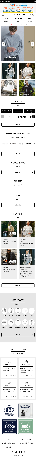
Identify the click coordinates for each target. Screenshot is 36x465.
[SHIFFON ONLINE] (18, 14)
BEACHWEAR (25, 328)
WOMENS (18, 18)
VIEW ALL (17, 125)
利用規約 (8, 447)
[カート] (33, 14)
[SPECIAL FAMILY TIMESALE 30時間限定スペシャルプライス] (9, 410)
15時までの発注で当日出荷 (18, 1)
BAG (32, 315)
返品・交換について (27, 439)
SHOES (25, 315)
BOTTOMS (18, 315)
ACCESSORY (4, 328)
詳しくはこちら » (11, 375)
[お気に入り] (6, 14)
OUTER (11, 315)
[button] (32, 116)
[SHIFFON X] (16, 452)
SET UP (32, 327)
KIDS (29, 18)
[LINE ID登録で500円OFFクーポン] (25, 426)
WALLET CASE (11, 328)
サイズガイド (9, 439)
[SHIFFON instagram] (12, 452)
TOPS (4, 315)
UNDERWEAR (18, 328)
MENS (7, 18)
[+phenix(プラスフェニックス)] (20, 117)
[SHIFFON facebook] (24, 452)
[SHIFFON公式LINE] (20, 452)
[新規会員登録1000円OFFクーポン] (9, 426)
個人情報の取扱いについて (8, 443)
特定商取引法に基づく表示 (26, 443)
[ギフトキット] (25, 410)
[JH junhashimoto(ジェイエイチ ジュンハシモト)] (7, 117)
